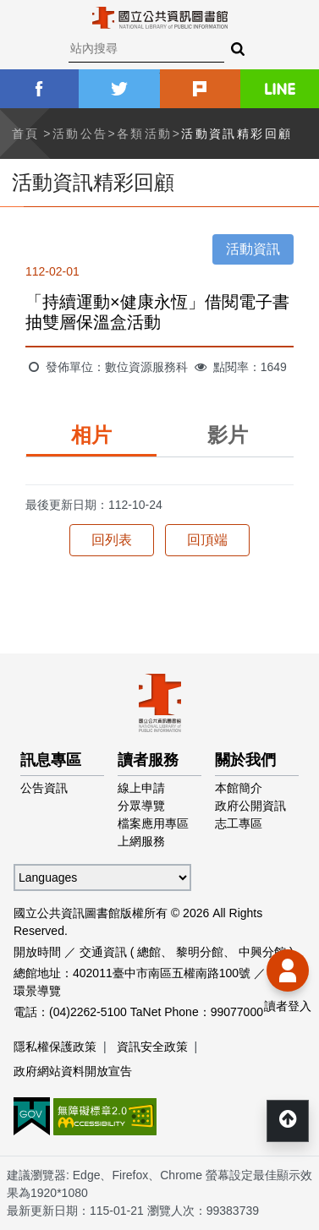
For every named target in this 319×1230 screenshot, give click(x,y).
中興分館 (262, 952)
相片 (91, 435)
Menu (25, 25)
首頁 (26, 133)
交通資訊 (103, 952)
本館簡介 (238, 788)
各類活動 (145, 133)
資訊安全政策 (152, 1046)
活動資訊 (253, 249)
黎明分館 (199, 952)
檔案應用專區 (153, 823)
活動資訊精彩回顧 (236, 133)
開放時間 (37, 952)
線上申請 (141, 788)
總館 (149, 952)
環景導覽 (37, 991)
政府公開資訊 (250, 805)
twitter (119, 88)
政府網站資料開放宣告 (73, 1071)
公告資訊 (44, 788)
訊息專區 (50, 760)
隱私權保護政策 (55, 1046)
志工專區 (238, 823)
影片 (227, 435)
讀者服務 (148, 760)
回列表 (111, 540)
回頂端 (207, 540)
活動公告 (80, 133)
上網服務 (141, 841)
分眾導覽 (141, 805)
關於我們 (245, 760)
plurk (200, 88)
